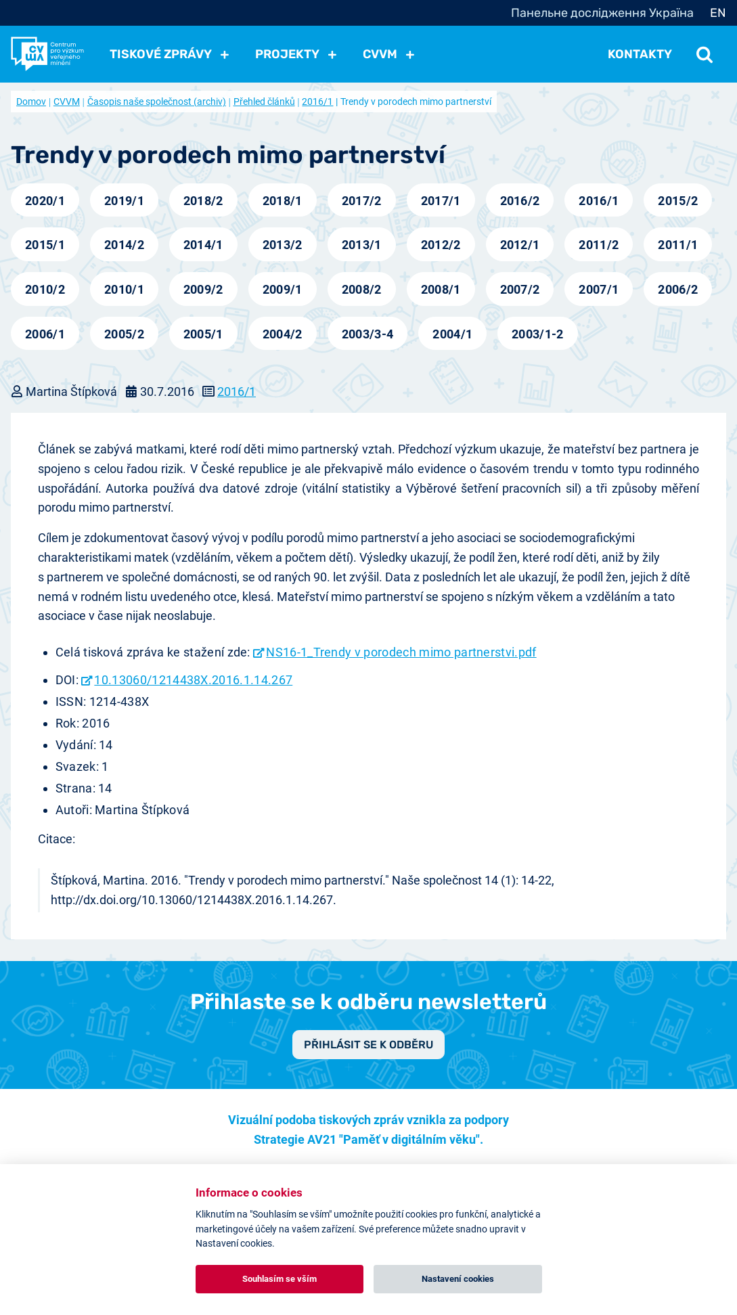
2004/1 (452, 334)
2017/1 (441, 201)
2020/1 (45, 201)
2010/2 (45, 289)
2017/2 (362, 201)
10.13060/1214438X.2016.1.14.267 (193, 680)
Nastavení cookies (458, 1279)
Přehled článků (264, 101)
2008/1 (441, 289)
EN (718, 12)
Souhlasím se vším (279, 1279)
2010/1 (124, 289)
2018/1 (283, 201)
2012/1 (520, 245)
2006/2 (678, 289)
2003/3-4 (368, 334)
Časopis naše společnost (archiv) (156, 101)
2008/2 (362, 289)
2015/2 (678, 201)
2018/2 (203, 201)
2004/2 (283, 334)
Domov (31, 101)
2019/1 (124, 201)
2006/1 (45, 334)
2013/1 (362, 245)
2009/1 (283, 289)
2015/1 (45, 245)
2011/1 (678, 245)
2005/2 (124, 334)
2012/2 (441, 245)
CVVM (66, 101)
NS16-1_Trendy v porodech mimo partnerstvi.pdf (401, 652)
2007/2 (520, 289)
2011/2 (599, 245)
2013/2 (283, 245)
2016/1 (317, 101)
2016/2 (520, 201)
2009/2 (203, 289)
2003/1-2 (538, 334)
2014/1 (203, 245)
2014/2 (124, 245)
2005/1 (203, 334)
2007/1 (599, 289)
